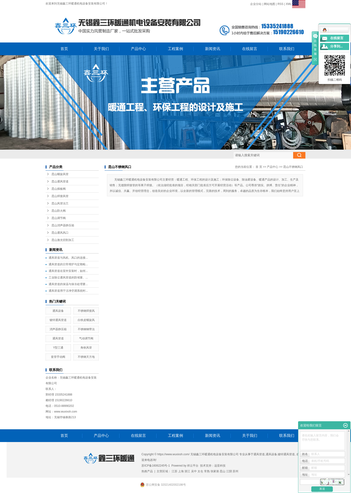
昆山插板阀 (58, 188)
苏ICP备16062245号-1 (155, 465)
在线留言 (249, 49)
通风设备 (58, 310)
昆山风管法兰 (59, 203)
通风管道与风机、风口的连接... (68, 257)
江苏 (174, 471)
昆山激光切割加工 (62, 240)
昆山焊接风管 (59, 196)
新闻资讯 (212, 49)
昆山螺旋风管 (59, 174)
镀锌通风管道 (58, 320)
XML (288, 4)
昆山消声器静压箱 (62, 225)
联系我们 (286, 49)
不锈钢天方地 (86, 356)
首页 (64, 49)
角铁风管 (86, 347)
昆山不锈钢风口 (293, 167)
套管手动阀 (58, 356)
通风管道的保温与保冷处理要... (68, 284)
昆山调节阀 (58, 218)
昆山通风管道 (59, 181)
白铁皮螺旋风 (86, 320)
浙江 (187, 471)
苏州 (235, 471)
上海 (181, 471)
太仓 (200, 471)
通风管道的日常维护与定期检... (68, 264)
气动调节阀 (86, 338)
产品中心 (138, 49)
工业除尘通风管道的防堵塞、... (68, 277)
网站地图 (269, 4)
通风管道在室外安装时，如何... (68, 271)
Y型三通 (58, 347)
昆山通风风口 (59, 232)
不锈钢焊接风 (86, 310)
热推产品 (147, 471)
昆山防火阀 (58, 210)
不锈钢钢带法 (86, 329)
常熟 (207, 471)
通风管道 (58, 338)
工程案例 (175, 49)
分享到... (336, 46)
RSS (280, 4)
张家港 (214, 471)
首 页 (259, 167)
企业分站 (255, 4)
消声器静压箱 (58, 329)
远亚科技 (220, 465)
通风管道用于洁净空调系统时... (68, 290)
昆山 (222, 471)
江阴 (229, 471)
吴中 (194, 471)
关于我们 (101, 49)
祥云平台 (192, 465)
